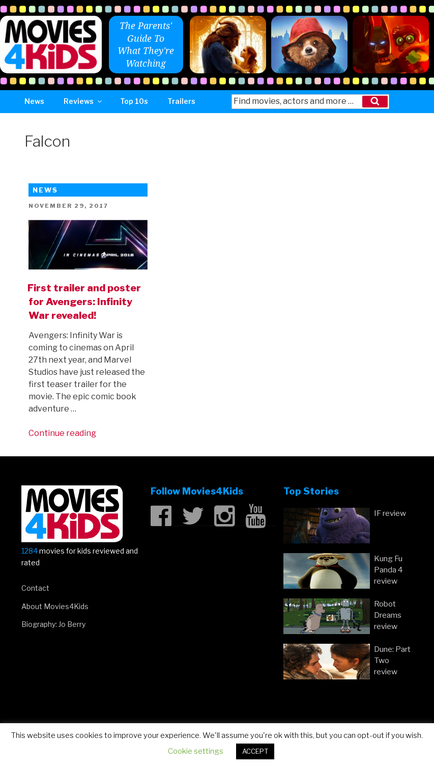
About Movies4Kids (55, 606)
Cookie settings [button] (195, 751)
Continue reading (62, 433)
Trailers (181, 101)
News (34, 101)
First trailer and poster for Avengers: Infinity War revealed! (84, 301)
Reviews (83, 101)
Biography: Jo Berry (53, 624)
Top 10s (134, 101)
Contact (35, 588)
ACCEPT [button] (255, 751)
